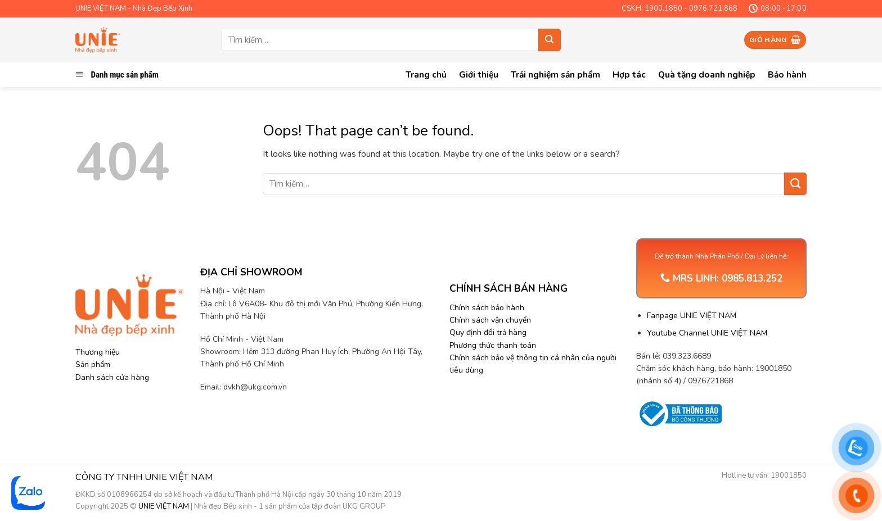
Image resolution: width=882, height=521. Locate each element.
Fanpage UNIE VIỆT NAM (691, 315)
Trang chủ (426, 74)
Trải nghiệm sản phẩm (555, 74)
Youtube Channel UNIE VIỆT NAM (707, 333)
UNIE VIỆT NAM (163, 506)
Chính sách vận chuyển (490, 320)
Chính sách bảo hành (486, 307)
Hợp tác (629, 74)
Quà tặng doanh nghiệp (706, 74)
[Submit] (549, 40)
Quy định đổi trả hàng (487, 332)
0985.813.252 (752, 278)
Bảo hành (787, 74)
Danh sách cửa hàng (112, 377)
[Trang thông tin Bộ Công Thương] (678, 414)
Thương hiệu (97, 352)
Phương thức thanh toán (492, 345)
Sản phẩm (92, 364)
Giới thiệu (478, 74)
